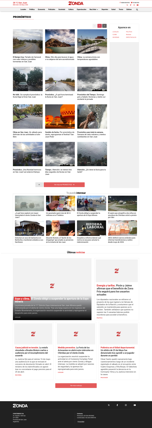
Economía (41, 9)
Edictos (129, 9)
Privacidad (81, 421)
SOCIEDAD (116, 37)
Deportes (105, 9)
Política (32, 9)
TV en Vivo (135, 3)
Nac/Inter (94, 9)
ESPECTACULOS (131, 37)
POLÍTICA (129, 32)
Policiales (51, 9)
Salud (113, 9)
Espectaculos (81, 9)
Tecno (121, 9)
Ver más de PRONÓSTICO (64, 185)
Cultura (71, 9)
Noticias (128, 34)
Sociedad (61, 9)
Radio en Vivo (124, 3)
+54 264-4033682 (88, 416)
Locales (23, 9)
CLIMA (115, 34)
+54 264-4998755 (89, 418)
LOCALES (115, 32)
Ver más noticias (76, 386)
